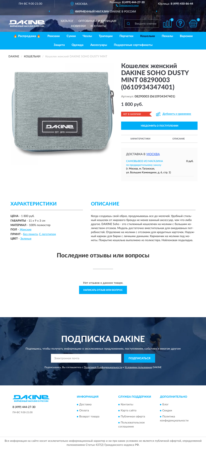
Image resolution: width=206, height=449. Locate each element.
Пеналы (167, 36)
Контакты (98, 26)
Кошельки (147, 36)
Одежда (77, 44)
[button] (127, 5)
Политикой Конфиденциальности (103, 367)
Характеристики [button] (140, 139)
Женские (25, 229)
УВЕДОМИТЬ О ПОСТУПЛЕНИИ (159, 126)
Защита (59, 44)
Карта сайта (128, 410)
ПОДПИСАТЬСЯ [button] (139, 358)
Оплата (84, 410)
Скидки (167, 410)
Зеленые (25, 238)
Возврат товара (89, 416)
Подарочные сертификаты (133, 44)
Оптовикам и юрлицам (97, 21)
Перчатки (126, 36)
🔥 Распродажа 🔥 (27, 36)
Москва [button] (153, 154)
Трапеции (106, 36)
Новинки (78, 26)
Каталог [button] (67, 21)
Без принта (30, 234)
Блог (165, 404)
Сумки (71, 36)
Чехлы (87, 36)
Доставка (85, 404)
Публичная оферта (133, 416)
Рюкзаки (53, 36)
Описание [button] (178, 139)
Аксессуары (98, 44)
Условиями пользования (138, 367)
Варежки (186, 36)
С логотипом (47, 234)
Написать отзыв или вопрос (103, 290)
